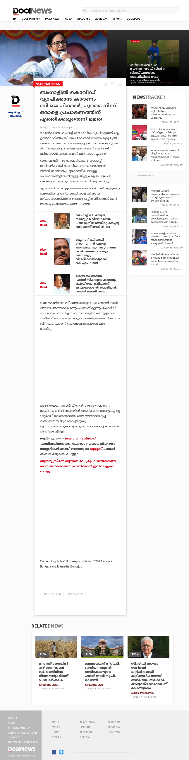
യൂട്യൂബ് (96, 449)
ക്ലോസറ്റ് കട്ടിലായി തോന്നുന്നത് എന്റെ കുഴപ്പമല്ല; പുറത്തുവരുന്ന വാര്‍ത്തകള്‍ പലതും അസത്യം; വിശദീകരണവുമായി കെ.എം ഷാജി (96, 251)
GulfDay (85, 737)
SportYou (86, 732)
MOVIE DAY (101, 18)
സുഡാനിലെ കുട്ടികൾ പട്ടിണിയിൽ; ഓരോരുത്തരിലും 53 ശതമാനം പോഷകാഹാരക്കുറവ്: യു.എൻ (164, 116)
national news (75, 594)
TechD (55, 722)
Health (56, 732)
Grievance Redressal (23, 742)
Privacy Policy (19, 728)
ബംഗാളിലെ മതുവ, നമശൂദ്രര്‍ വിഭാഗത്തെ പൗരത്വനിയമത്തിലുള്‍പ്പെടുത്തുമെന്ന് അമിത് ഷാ (97, 221)
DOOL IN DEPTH (31, 18)
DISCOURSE (83, 18)
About (12, 718)
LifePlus (85, 727)
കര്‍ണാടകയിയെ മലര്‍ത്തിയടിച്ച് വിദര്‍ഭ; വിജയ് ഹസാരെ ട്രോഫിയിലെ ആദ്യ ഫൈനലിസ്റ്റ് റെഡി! (148, 73)
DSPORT (117, 18)
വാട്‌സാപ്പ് (88, 439)
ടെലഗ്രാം (72, 439)
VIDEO (68, 18)
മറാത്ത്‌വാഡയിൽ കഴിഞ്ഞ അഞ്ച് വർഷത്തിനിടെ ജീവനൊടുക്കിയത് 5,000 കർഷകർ (53, 672)
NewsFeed (114, 732)
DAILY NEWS (52, 18)
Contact (14, 737)
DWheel (56, 727)
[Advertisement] (80, 370)
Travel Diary (87, 722)
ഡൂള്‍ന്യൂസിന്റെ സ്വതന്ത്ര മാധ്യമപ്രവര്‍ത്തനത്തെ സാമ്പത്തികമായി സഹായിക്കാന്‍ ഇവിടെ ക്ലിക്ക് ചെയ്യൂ (78, 466)
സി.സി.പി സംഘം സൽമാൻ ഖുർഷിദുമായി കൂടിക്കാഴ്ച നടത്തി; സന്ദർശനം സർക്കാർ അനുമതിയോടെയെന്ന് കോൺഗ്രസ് (149, 676)
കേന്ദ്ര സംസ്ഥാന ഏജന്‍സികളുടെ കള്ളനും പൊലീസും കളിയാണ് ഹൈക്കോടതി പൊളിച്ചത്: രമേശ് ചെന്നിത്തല (96, 284)
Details (56, 737)
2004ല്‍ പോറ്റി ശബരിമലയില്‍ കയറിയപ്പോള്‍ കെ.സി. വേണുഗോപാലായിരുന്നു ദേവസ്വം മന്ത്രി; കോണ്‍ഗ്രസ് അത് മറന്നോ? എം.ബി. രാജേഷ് (166, 222)
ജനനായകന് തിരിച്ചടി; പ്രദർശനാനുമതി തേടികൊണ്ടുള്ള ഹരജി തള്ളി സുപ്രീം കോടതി (102, 672)
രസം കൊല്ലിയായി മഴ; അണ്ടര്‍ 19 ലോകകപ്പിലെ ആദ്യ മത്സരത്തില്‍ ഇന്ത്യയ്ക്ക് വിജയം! (165, 238)
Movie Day (114, 727)
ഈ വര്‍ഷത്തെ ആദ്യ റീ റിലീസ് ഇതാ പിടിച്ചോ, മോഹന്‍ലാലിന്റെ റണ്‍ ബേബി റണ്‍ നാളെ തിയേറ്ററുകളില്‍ (164, 135)
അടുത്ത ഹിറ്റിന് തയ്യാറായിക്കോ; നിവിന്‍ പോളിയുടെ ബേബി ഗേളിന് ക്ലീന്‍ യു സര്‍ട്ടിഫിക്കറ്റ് (165, 197)
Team (11, 723)
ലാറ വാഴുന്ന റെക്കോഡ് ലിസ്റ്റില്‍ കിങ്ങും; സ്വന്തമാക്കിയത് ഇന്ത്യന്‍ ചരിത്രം (165, 155)
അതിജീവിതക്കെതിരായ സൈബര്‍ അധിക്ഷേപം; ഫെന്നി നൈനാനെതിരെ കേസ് (165, 259)
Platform (114, 722)
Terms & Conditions (22, 732)
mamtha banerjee (52, 594)
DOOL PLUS (133, 18)
